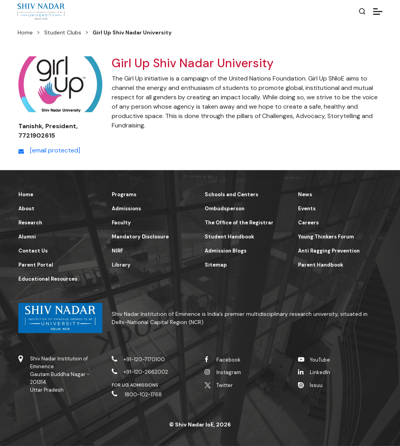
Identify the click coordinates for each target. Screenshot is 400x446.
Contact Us (33, 250)
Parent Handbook (320, 265)
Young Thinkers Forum (326, 236)
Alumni (27, 236)
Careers (308, 222)
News (305, 194)
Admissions (126, 208)
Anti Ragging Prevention (329, 250)
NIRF (117, 250)
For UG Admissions (135, 385)
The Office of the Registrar (239, 222)
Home (25, 32)
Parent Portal (35, 265)
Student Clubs (62, 32)
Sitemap (216, 265)
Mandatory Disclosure (140, 236)
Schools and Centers (231, 194)
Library (121, 265)
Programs (124, 194)
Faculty (121, 222)
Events (307, 208)
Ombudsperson (225, 208)
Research (30, 222)
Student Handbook (229, 236)
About (26, 208)
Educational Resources (47, 279)
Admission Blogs (225, 250)
